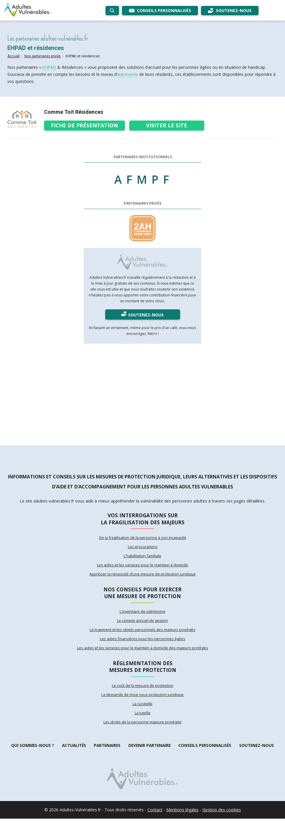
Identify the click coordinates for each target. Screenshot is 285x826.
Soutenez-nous (256, 752)
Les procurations (142, 547)
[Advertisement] (142, 392)
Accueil (13, 56)
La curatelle (142, 710)
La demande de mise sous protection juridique (142, 700)
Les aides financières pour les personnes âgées (142, 643)
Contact (154, 817)
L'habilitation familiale (142, 557)
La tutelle (143, 719)
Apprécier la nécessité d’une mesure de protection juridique (142, 576)
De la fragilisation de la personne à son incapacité (142, 538)
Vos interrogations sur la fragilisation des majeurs (142, 519)
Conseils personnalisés (205, 752)
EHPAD (49, 67)
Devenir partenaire (149, 752)
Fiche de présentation (85, 124)
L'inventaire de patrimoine (142, 615)
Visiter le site (167, 124)
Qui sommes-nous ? (32, 752)
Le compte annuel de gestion (142, 624)
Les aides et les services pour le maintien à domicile (142, 566)
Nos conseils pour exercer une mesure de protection (142, 595)
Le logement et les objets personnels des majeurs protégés (143, 633)
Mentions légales (182, 817)
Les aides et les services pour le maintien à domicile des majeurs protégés (142, 652)
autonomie (127, 74)
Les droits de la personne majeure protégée (142, 729)
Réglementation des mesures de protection (142, 672)
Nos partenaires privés (42, 56)
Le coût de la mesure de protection (142, 691)
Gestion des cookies (221, 817)
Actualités (73, 752)
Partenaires (107, 752)
